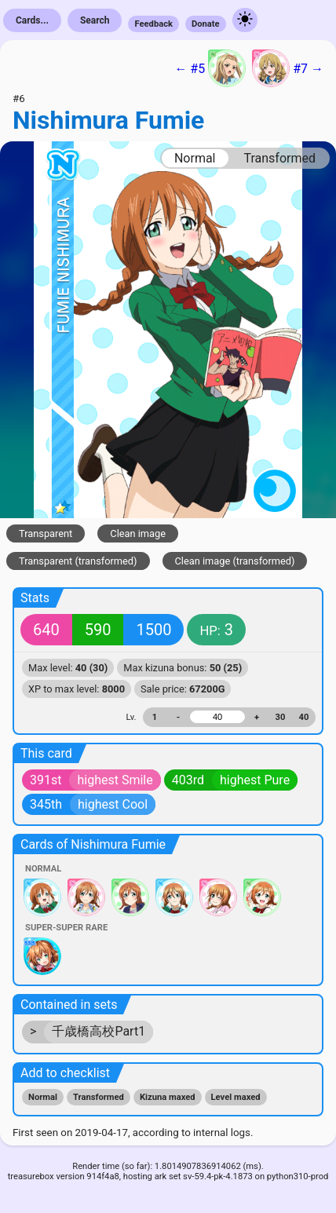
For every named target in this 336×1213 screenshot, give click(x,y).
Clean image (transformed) (235, 561)
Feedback (153, 24)
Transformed (279, 158)
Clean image (138, 533)
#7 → (287, 68)
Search (95, 20)
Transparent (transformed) (78, 561)
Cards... (32, 20)
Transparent (45, 533)
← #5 (210, 68)
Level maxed (236, 1097)
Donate (206, 24)
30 (281, 717)
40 (304, 717)
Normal (195, 158)
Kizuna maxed (167, 1097)
